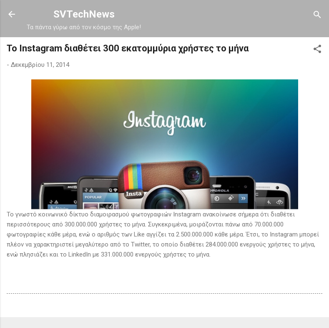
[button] (317, 49)
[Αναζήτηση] (317, 15)
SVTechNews (84, 14)
